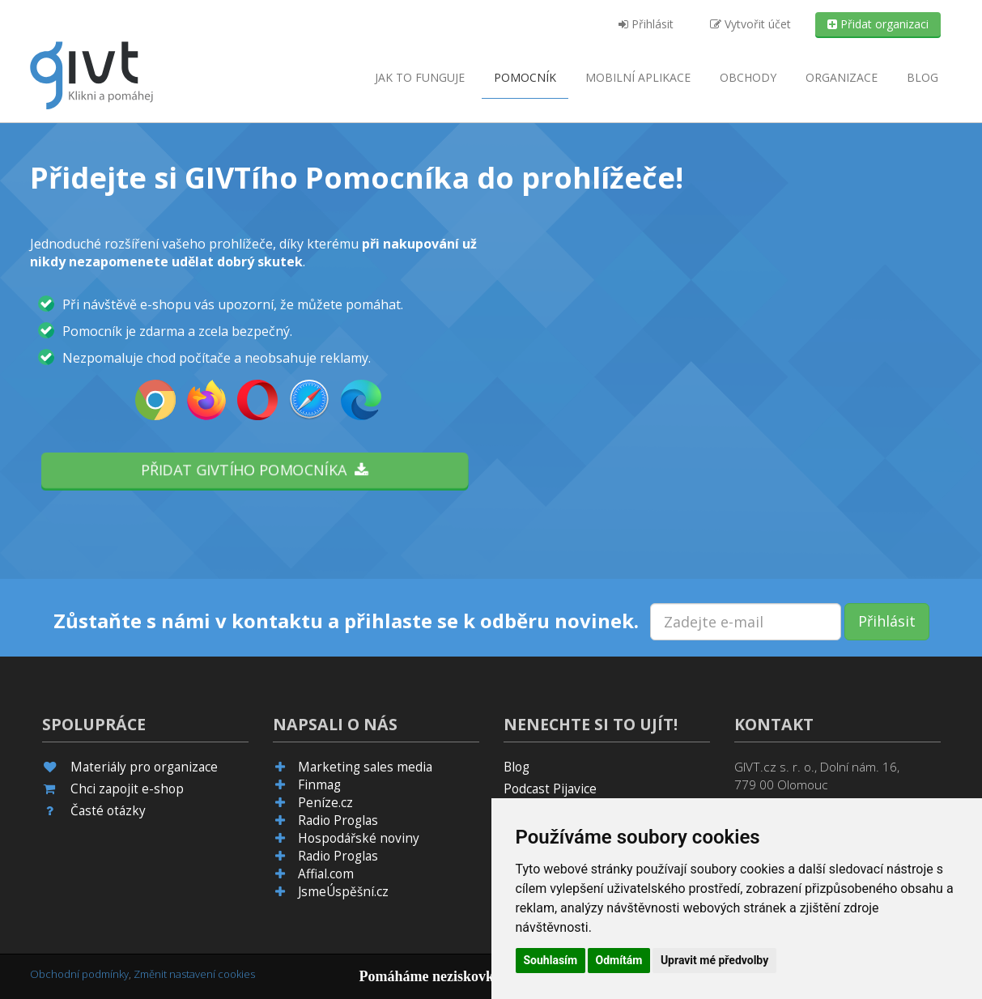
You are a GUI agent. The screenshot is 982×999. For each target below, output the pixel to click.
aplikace (638, 77)
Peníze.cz (325, 802)
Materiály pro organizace (144, 767)
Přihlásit (646, 24)
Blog (922, 77)
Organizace (842, 77)
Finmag (319, 784)
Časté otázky (108, 810)
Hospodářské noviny (358, 838)
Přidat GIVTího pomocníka (254, 469)
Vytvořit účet (750, 24)
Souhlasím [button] (551, 960)
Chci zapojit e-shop (127, 788)
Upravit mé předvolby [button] (714, 960)
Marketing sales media (365, 767)
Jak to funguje (420, 77)
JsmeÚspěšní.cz (343, 891)
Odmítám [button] (619, 960)
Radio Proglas (338, 820)
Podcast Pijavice (550, 788)
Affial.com (326, 873)
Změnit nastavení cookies (194, 974)
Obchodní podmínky (79, 974)
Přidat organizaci (878, 24)
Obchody (748, 77)
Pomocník (525, 77)
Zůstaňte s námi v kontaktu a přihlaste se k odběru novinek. (346, 621)
